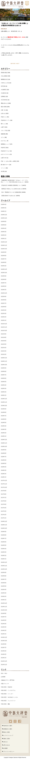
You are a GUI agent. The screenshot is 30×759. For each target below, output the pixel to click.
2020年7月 (3, 374)
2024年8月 (3, 255)
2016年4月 (3, 548)
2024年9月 (3, 252)
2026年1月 (3, 211)
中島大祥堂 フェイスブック (8, 700)
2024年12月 (4, 242)
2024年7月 (3, 259)
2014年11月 (4, 606)
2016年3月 (3, 552)
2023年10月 (4, 272)
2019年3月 (3, 429)
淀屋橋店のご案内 (7, 729)
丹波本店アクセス (5, 151)
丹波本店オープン (5, 120)
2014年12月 (4, 603)
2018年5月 (3, 463)
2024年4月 (3, 265)
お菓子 (2, 127)
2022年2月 (3, 317)
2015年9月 (3, 572)
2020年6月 (3, 378)
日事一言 (3, 110)
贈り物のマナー (5, 164)
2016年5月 (3, 545)
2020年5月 (3, 381)
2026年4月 (3, 204)
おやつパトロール (5, 154)
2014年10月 (4, 610)
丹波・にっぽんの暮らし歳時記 (9, 161)
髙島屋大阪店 (4, 72)
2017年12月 (4, 480)
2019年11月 (4, 402)
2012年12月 (4, 661)
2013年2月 (3, 654)
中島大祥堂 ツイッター (7, 693)
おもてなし (3, 140)
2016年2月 (3, 555)
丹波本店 (3, 147)
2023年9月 (3, 276)
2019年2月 (3, 432)
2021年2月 (3, 354)
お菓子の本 (3, 157)
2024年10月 (4, 248)
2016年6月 (3, 541)
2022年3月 (3, 313)
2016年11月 (4, 524)
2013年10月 (4, 640)
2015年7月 (3, 579)
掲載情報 (3, 134)
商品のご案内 (6, 732)
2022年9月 (3, 296)
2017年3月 (3, 511)
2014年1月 (3, 633)
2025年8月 (3, 221)
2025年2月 (3, 235)
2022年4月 (3, 310)
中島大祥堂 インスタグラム (8, 690)
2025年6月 (3, 225)
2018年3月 (3, 470)
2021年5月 (3, 344)
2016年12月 (4, 521)
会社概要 (5, 748)
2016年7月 (3, 538)
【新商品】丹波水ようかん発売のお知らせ (11, 188)
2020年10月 (4, 364)
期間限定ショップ (5, 144)
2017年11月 (4, 484)
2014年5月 (3, 620)
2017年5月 (3, 504)
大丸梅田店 (3, 89)
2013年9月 (3, 644)
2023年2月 (3, 289)
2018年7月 (3, 456)
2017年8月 (3, 494)
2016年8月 (3, 535)
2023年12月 (4, 269)
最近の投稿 (3, 106)
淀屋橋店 (3, 96)
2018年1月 (3, 477)
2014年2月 (3, 630)
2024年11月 (4, 245)
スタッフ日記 (4, 130)
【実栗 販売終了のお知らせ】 (8, 195)
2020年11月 (4, 361)
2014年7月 (3, 616)
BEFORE (13, 63)
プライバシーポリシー (8, 751)
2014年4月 (3, 623)
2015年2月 (3, 596)
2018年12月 (4, 439)
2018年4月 (3, 466)
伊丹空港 (3, 86)
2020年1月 (3, 395)
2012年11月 (4, 664)
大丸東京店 (3, 93)
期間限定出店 (4, 79)
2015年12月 (4, 562)
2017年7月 (3, 497)
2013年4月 (3, 651)
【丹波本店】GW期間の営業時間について (11, 185)
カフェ (2, 137)
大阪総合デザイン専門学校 (7, 680)
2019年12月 (4, 398)
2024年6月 (3, 262)
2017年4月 (3, 507)
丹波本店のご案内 (7, 725)
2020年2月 (3, 392)
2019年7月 (3, 415)
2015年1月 (3, 599)
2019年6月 (3, 419)
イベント (3, 168)
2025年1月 (3, 238)
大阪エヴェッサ (5, 683)
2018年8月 (3, 453)
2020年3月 (3, 388)
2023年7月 (3, 282)
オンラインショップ (7, 735)
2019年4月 (3, 426)
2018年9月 (3, 449)
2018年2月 (3, 473)
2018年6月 (3, 460)
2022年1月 (3, 320)
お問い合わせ (6, 745)
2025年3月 (3, 231)
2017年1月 (3, 518)
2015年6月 (3, 582)
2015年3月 (3, 593)
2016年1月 (3, 558)
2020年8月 (3, 371)
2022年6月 (3, 306)
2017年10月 (4, 487)
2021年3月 (3, 351)
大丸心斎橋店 (4, 76)
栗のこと (3, 123)
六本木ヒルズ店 (5, 82)
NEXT (17, 63)
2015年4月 (3, 589)
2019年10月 (4, 405)
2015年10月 (4, 569)
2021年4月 (3, 347)
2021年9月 (3, 334)
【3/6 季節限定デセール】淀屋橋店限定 (11, 192)
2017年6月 (3, 501)
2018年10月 (4, 446)
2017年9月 (3, 490)
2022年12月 (4, 293)
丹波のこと (3, 117)
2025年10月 (4, 218)
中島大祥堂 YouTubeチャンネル (9, 697)
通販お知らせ (4, 103)
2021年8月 (3, 337)
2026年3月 (3, 207)
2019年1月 (3, 436)
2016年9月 (3, 531)
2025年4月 (3, 228)
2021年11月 (4, 327)
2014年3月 (3, 627)
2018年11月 (4, 443)
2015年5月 (3, 586)
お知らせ (3, 113)
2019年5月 (3, 422)
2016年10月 (4, 528)
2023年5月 (3, 286)
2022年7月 (3, 303)
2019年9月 (3, 409)
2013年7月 (3, 647)
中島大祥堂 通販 (5, 704)
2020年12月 (4, 357)
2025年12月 (4, 214)
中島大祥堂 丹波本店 (6, 687)
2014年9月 (3, 613)
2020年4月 (3, 385)
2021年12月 (4, 323)
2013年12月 (4, 637)
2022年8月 (3, 299)
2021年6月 (3, 340)
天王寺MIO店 (4, 99)
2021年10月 (4, 330)
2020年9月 (3, 368)
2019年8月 (3, 412)
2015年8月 (3, 576)
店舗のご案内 (6, 738)
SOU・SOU (4, 673)
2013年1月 (3, 657)
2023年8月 (3, 279)
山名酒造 (3, 676)
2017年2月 (3, 514)
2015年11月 (4, 565)
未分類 (2, 171)
